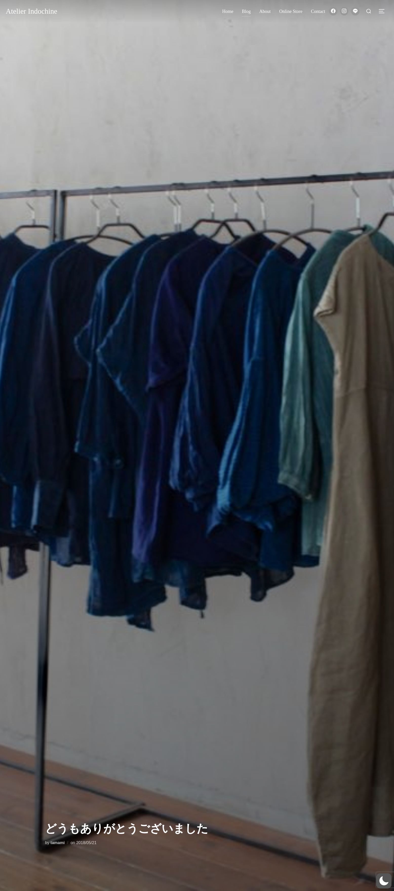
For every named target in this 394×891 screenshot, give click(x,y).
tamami (57, 843)
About (265, 11)
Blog (246, 11)
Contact (318, 11)
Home (227, 11)
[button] (383, 880)
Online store (291, 11)
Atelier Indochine (31, 11)
